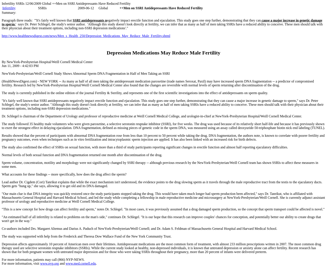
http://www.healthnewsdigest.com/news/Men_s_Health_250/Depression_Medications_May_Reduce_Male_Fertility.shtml (86, 36)
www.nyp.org (49, 263)
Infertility (9, 8)
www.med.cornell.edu (81, 263)
